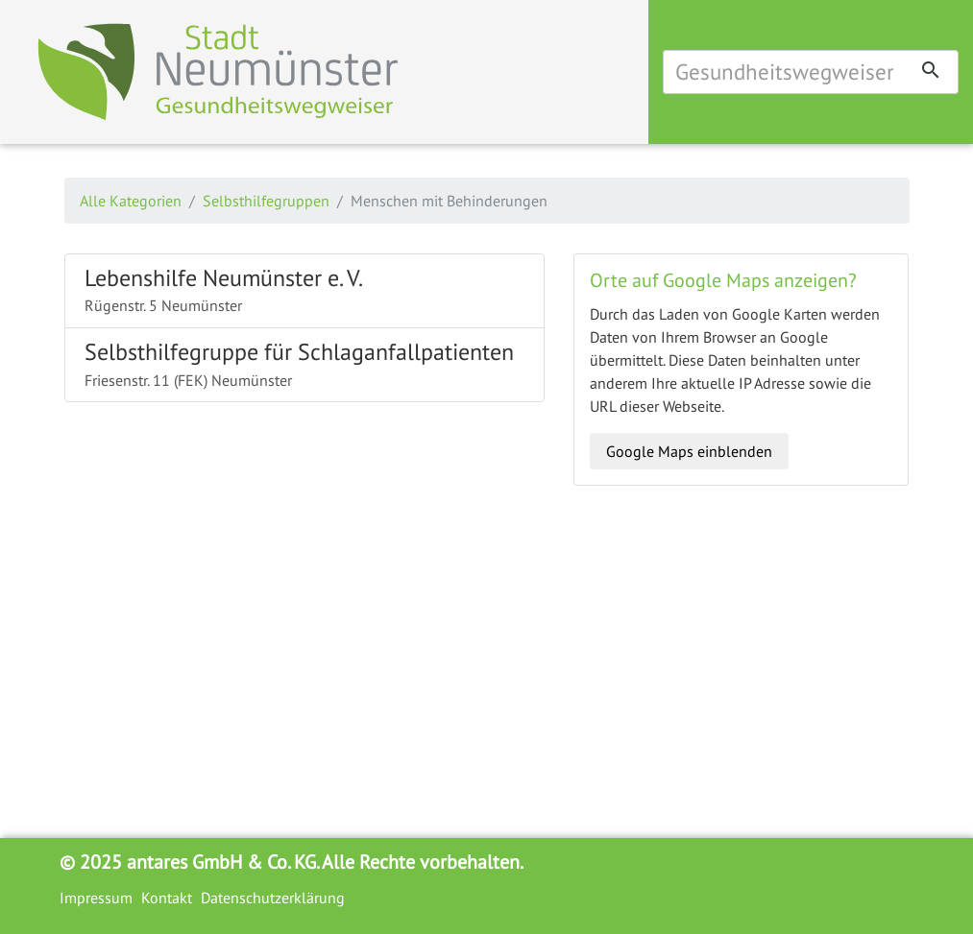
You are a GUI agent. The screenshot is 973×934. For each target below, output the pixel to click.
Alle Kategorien (131, 200)
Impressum (96, 897)
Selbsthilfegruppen (266, 200)
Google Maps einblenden (689, 451)
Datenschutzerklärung (273, 897)
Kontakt (166, 897)
